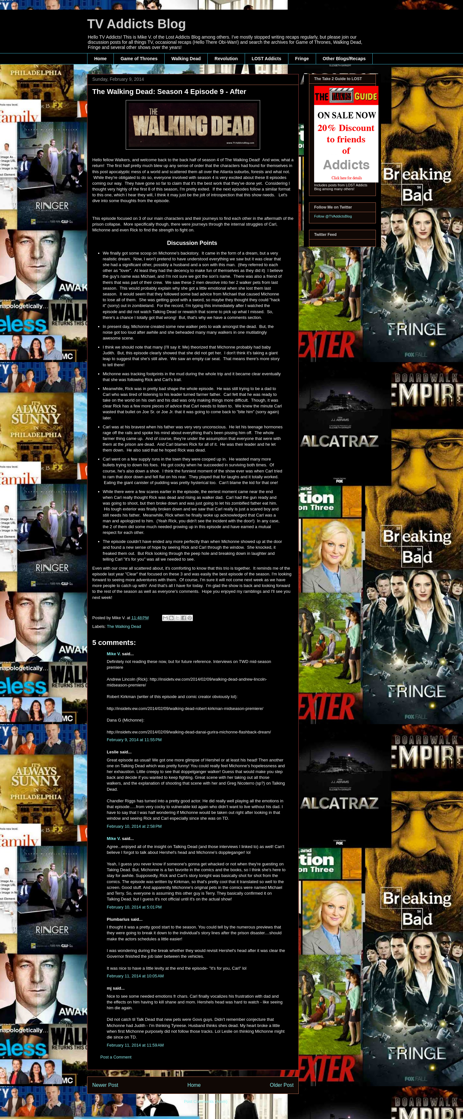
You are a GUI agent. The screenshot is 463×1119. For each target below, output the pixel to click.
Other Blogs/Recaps (344, 58)
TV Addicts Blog (136, 24)
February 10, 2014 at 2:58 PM (134, 826)
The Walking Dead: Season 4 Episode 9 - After (169, 92)
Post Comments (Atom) (205, 1101)
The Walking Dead (124, 626)
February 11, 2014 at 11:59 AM (135, 1045)
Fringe (302, 58)
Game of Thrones (139, 58)
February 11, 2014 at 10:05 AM (135, 976)
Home (100, 58)
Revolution (226, 58)
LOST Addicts (266, 58)
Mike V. (114, 653)
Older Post (282, 1085)
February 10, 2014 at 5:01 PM (134, 907)
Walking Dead (186, 58)
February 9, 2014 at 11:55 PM (134, 739)
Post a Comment (116, 1057)
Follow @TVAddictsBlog (333, 216)
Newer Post (105, 1085)
